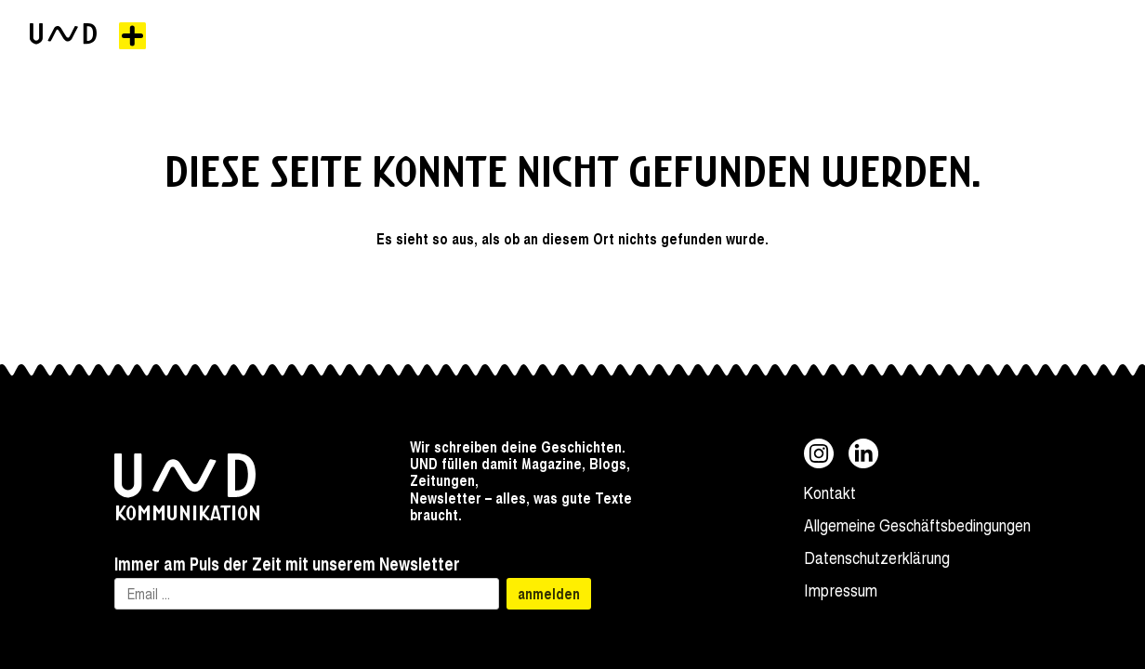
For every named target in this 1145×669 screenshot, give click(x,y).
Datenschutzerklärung (877, 557)
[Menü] (132, 35)
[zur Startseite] (63, 35)
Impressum (840, 589)
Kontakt (830, 492)
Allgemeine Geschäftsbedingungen (917, 524)
